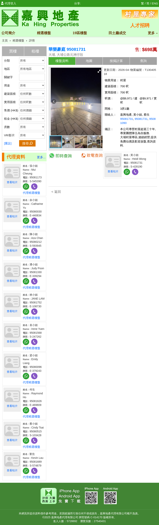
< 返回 (56, 192)
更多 (153, 33)
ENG (155, 3)
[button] (99, 71)
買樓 (13, 51)
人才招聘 (140, 25)
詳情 (32, 40)
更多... (41, 157)
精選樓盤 (44, 33)
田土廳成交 (117, 33)
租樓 (35, 51)
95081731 (126, 118)
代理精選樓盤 (31, 192)
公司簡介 (8, 33)
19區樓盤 (80, 33)
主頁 (5, 40)
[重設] (7, 143)
